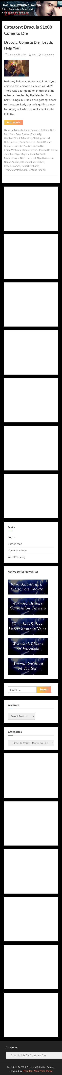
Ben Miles (9, 134)
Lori (34, 54)
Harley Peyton (29, 150)
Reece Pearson (12, 166)
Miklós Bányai (11, 158)
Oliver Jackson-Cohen (32, 162)
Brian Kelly (35, 134)
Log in (11, 537)
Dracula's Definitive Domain (21, 5)
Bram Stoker (22, 134)
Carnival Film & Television (17, 138)
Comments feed (17, 550)
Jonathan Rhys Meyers (16, 154)
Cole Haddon (11, 142)
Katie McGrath (37, 154)
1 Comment (48, 55)
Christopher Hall (41, 138)
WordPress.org (16, 557)
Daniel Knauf (44, 142)
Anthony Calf (47, 130)
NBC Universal (28, 158)
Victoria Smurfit (37, 170)
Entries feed (15, 543)
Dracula (8, 146)
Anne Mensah (15, 130)
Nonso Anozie (11, 162)
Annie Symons (31, 130)
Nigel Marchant (45, 158)
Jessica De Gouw (48, 150)
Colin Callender (28, 142)
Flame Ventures (12, 150)
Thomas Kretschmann (16, 170)
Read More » (14, 123)
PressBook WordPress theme (38, 1071)
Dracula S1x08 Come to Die (29, 146)
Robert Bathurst (30, 166)
